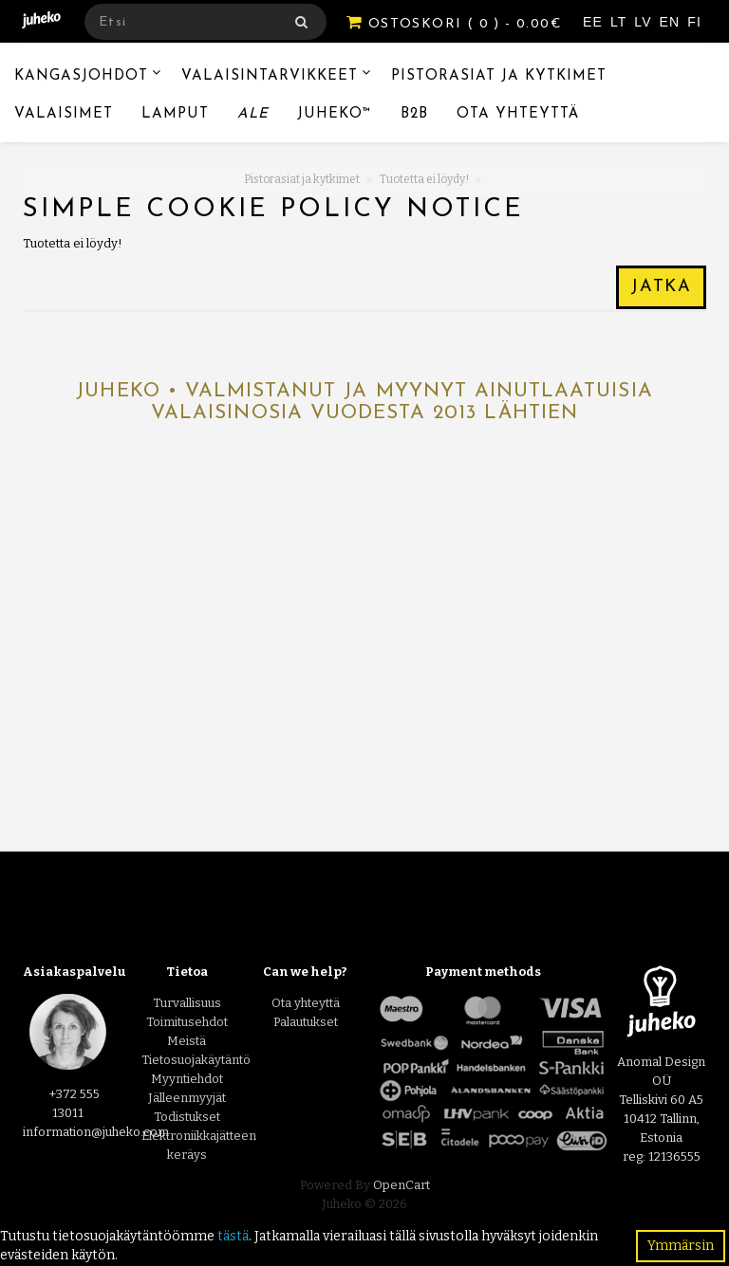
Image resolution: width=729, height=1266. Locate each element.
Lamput (175, 114)
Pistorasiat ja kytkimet (499, 76)
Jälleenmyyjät (187, 1098)
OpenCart (401, 1185)
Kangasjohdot (81, 76)
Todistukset (187, 1117)
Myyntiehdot (187, 1079)
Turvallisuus (187, 1003)
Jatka (661, 287)
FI (694, 21)
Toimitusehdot (187, 1022)
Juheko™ (334, 114)
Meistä (186, 1041)
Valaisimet (63, 114)
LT (620, 21)
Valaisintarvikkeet (269, 76)
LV (645, 21)
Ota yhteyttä (518, 114)
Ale (253, 114)
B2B (414, 114)
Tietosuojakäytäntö (196, 1060)
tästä (233, 1236)
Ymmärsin (680, 1246)
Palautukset (305, 1022)
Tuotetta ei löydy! (424, 179)
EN (672, 21)
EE (595, 21)
